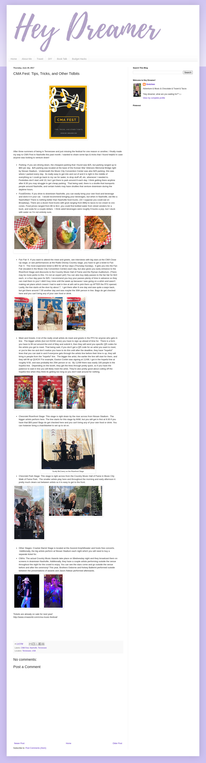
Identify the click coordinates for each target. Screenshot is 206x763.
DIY (50, 59)
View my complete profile (154, 98)
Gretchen (150, 84)
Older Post (117, 743)
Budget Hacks (79, 59)
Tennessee (42, 648)
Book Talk (62, 59)
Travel (40, 59)
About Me (27, 59)
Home (14, 59)
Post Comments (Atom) (35, 748)
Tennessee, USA (29, 651)
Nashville (33, 648)
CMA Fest (25, 648)
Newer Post (19, 743)
